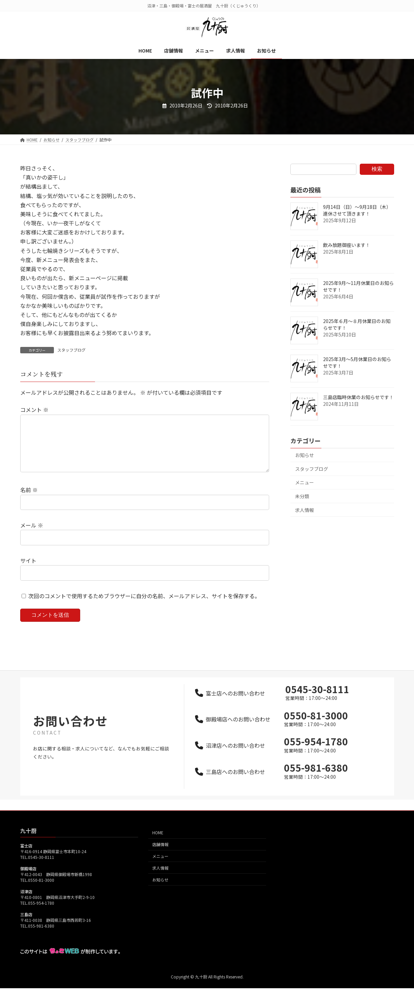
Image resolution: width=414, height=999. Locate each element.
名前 (29, 500)
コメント (34, 410)
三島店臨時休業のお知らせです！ (358, 397)
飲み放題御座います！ (346, 244)
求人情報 (304, 510)
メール (31, 536)
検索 (377, 169)
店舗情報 (160, 855)
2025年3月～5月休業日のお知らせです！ (357, 362)
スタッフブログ (71, 350)
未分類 (302, 496)
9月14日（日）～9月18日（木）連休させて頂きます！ (357, 210)
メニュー (304, 482)
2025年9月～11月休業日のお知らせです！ (358, 286)
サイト (28, 571)
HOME (157, 843)
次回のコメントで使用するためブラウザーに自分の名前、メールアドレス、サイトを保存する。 (144, 606)
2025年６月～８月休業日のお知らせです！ (356, 324)
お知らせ (304, 455)
